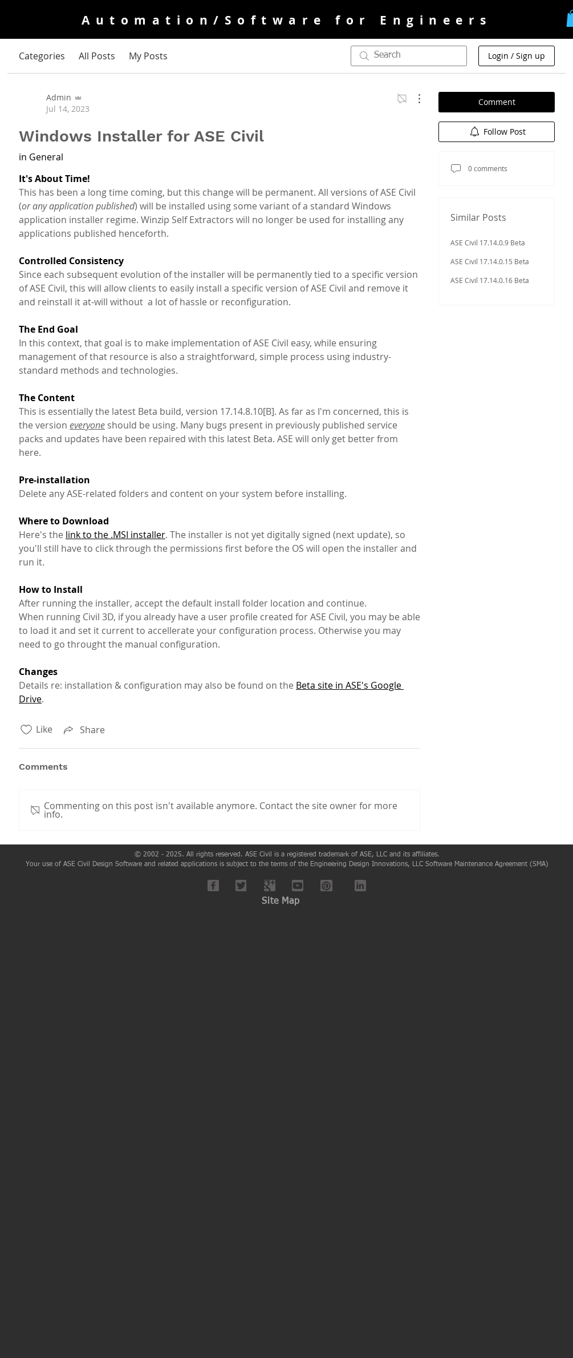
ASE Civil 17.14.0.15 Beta (489, 261)
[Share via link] (83, 730)
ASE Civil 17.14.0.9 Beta (487, 242)
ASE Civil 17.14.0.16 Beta (489, 280)
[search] (409, 56)
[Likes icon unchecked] (26, 730)
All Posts (97, 56)
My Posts (148, 56)
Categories (42, 56)
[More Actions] (413, 99)
